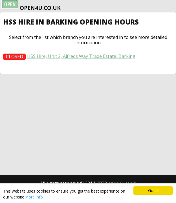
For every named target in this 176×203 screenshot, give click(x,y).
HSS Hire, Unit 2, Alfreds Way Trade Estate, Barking (81, 57)
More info (34, 197)
